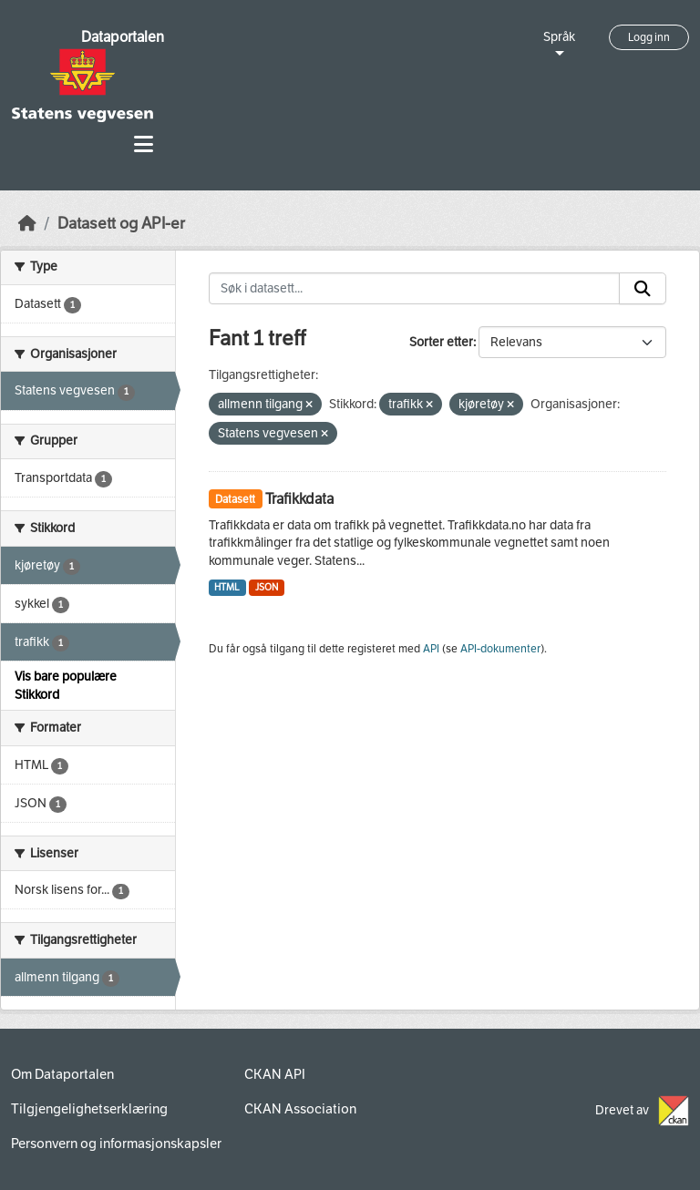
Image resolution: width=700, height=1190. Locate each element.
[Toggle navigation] (143, 144)
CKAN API (274, 1074)
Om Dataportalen (62, 1074)
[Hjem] (27, 223)
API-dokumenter (500, 648)
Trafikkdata (299, 499)
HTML (227, 587)
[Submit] (642, 288)
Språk (559, 37)
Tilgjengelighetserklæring (89, 1109)
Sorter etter (441, 342)
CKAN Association (300, 1109)
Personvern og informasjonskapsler (116, 1143)
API (431, 648)
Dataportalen (122, 37)
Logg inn (649, 37)
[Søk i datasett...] (415, 288)
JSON (266, 587)
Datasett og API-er (121, 223)
